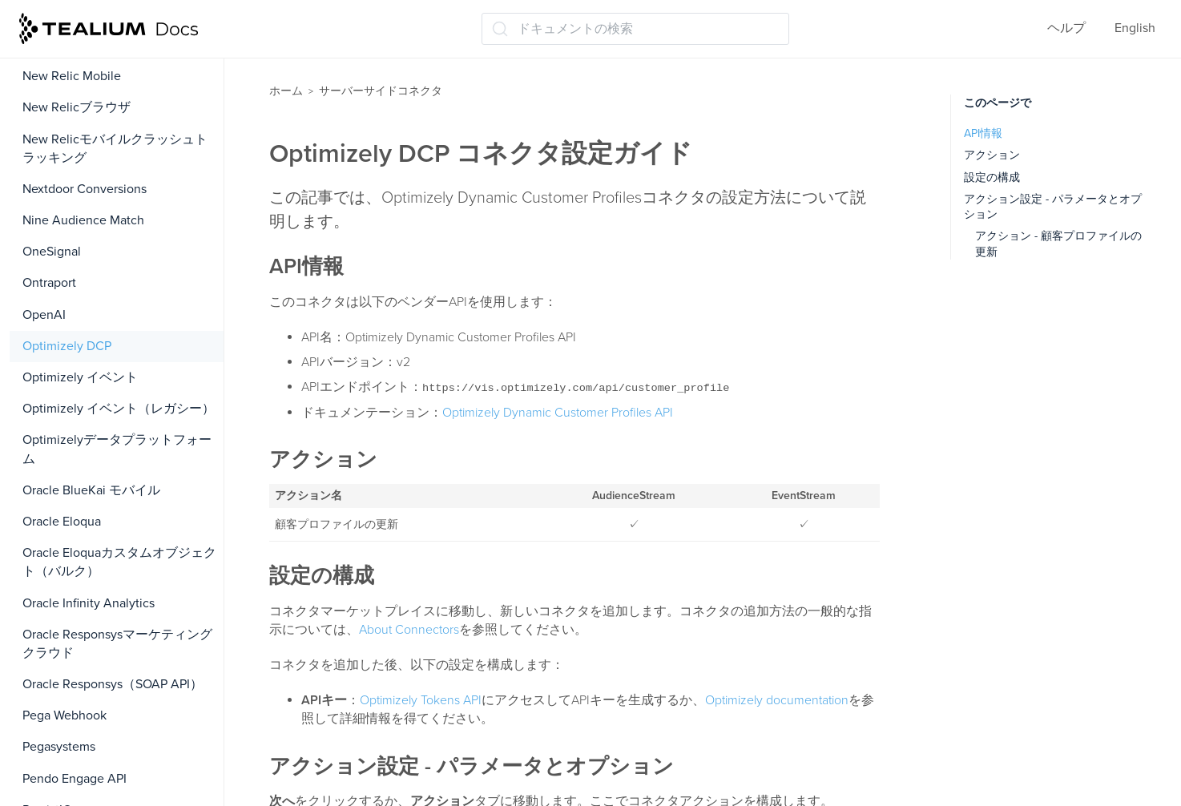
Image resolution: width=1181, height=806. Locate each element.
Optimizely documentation (776, 700)
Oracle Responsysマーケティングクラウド (117, 644)
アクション (992, 155)
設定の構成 (992, 177)
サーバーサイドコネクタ (380, 91)
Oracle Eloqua (61, 522)
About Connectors (409, 630)
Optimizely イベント (80, 377)
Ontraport (49, 283)
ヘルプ (1066, 28)
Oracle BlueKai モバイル (91, 490)
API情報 (983, 133)
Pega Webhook (64, 715)
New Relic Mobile (71, 76)
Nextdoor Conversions (84, 189)
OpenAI (44, 315)
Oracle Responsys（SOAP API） (112, 684)
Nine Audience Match (83, 220)
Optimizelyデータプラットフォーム (117, 449)
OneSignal (51, 252)
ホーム (286, 91)
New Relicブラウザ (76, 107)
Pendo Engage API (74, 779)
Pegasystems (58, 747)
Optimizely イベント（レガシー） (118, 409)
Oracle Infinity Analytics (88, 603)
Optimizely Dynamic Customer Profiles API (557, 413)
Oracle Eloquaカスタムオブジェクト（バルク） (119, 562)
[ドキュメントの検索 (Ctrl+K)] (635, 29)
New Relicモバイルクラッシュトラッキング (115, 148)
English (1134, 28)
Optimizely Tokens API (421, 700)
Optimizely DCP (66, 346)
